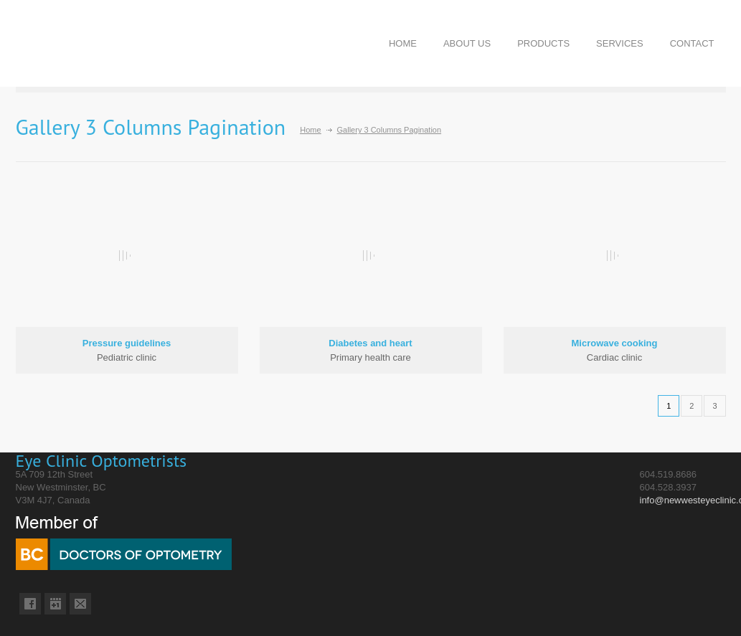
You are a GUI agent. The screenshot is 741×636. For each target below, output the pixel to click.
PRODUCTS (543, 43)
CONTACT (692, 43)
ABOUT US (467, 43)
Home (310, 129)
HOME (403, 43)
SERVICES (619, 43)
